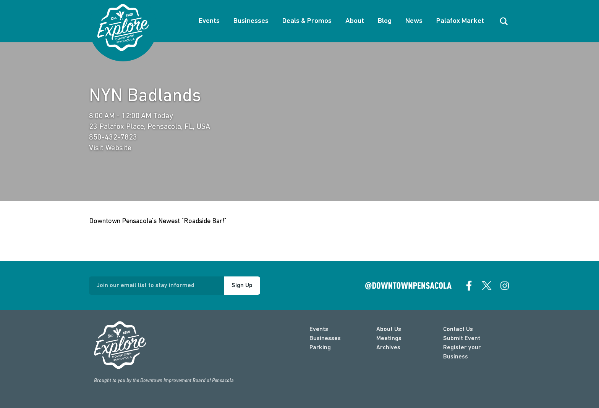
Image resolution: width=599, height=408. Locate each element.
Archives (388, 348)
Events (209, 21)
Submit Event (461, 338)
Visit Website (110, 148)
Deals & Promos (307, 21)
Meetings (388, 338)
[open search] (504, 21)
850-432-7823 (113, 137)
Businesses (251, 21)
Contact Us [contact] (458, 329)
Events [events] (318, 329)
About (354, 21)
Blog (385, 21)
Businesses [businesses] (325, 338)
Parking (320, 348)
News (414, 21)
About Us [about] (388, 329)
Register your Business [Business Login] (462, 352)
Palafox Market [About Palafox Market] (460, 21)
